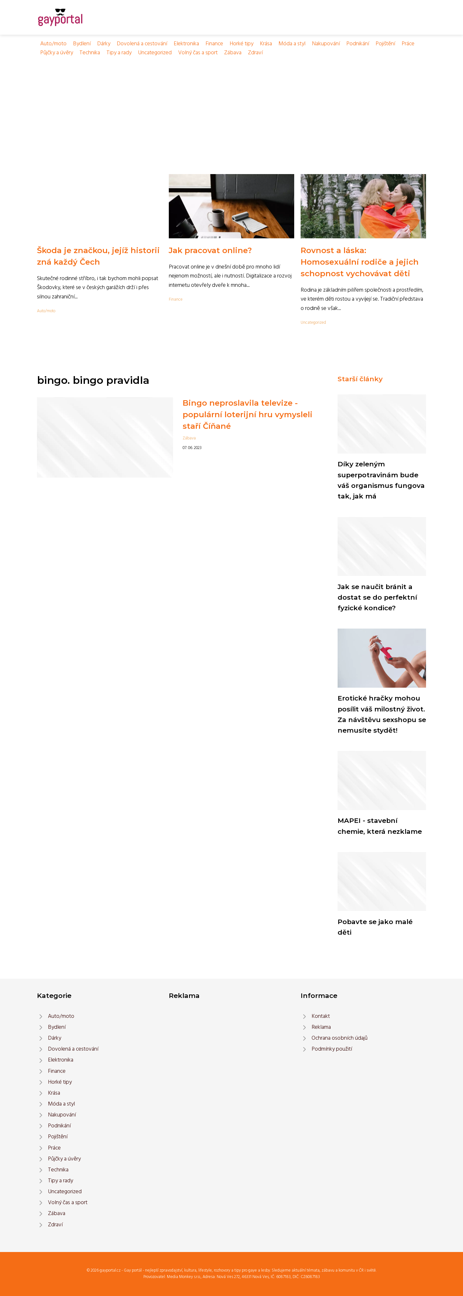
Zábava (232, 52)
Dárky (103, 43)
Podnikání (357, 43)
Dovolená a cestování (142, 43)
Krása (266, 43)
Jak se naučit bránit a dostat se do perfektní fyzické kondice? (377, 597)
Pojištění (385, 43)
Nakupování (326, 43)
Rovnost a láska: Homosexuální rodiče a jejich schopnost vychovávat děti (360, 262)
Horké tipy (241, 43)
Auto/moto (53, 43)
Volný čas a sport (198, 52)
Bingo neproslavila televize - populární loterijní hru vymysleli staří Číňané (248, 414)
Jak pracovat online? (210, 250)
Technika (89, 52)
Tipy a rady (119, 52)
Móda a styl (291, 43)
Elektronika (186, 43)
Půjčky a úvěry (56, 52)
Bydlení (82, 43)
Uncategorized (155, 52)
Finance (214, 43)
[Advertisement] (231, 106)
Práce (408, 43)
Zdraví (255, 52)
